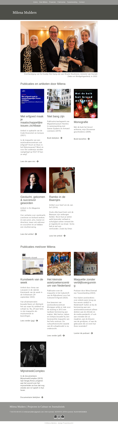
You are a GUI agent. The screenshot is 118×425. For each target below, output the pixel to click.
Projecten (52, 2)
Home (35, 2)
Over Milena (43, 2)
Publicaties (61, 2)
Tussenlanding (72, 2)
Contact (82, 2)
